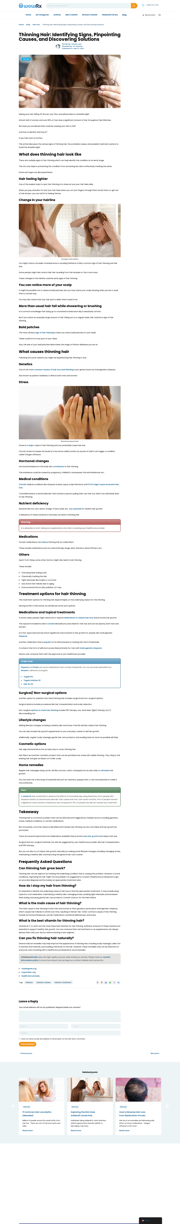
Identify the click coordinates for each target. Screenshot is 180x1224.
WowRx (24, 670)
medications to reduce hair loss (78, 617)
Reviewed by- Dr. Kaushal (72, 46)
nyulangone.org (28, 968)
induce (45, 542)
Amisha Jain (77, 44)
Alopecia (23, 636)
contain (50, 623)
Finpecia (25, 667)
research (27, 796)
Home (21, 24)
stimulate (104, 770)
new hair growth (91, 836)
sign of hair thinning (44, 332)
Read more (28, 1130)
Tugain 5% (28, 676)
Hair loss (36, 24)
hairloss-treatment (63, 982)
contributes (58, 466)
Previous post (26, 1053)
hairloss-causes (44, 982)
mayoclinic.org (28, 972)
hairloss (29, 982)
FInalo (36, 667)
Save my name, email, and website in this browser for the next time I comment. (53, 1039)
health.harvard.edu (30, 976)
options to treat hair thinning (44, 710)
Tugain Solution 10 (32, 680)
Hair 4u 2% (28, 684)
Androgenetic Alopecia (91, 648)
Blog (28, 24)
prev (12, 1106)
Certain (22, 484)
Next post (155, 1053)
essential (77, 508)
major (31, 445)
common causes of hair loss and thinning (53, 369)
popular (47, 642)
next (167, 1106)
